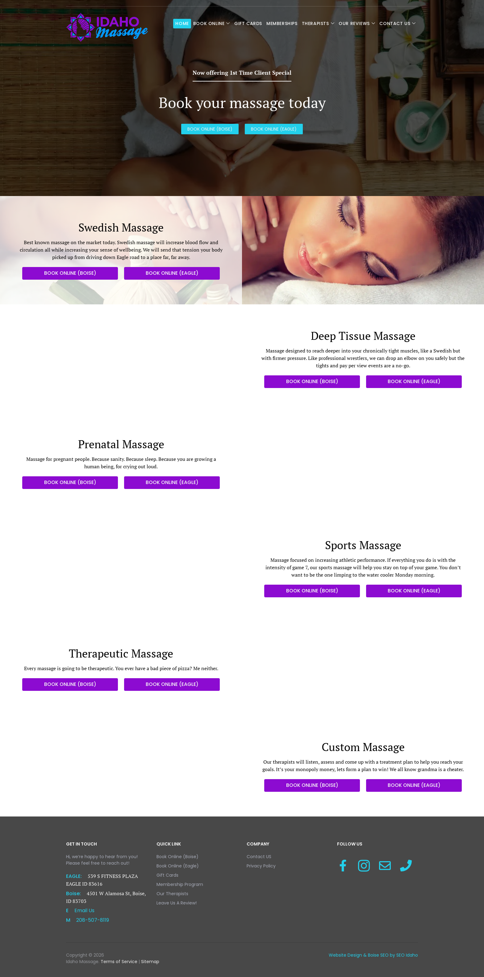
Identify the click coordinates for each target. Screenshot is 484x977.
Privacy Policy (261, 866)
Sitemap (149, 961)
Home (182, 23)
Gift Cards (248, 23)
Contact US (397, 23)
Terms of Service (119, 961)
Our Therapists (172, 894)
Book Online (211, 23)
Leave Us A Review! (176, 903)
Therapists (318, 23)
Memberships (282, 23)
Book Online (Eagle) (177, 866)
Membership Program (179, 884)
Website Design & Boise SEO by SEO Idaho (373, 955)
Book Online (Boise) (177, 857)
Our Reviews (357, 23)
